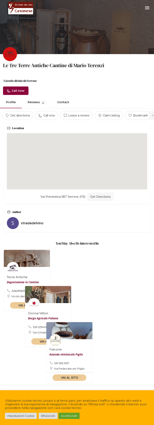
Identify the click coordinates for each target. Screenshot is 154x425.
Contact (63, 102)
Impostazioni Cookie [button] (20, 415)
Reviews (36, 102)
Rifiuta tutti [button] (48, 415)
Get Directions (100, 197)
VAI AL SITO (26, 305)
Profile (11, 102)
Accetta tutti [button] (69, 415)
